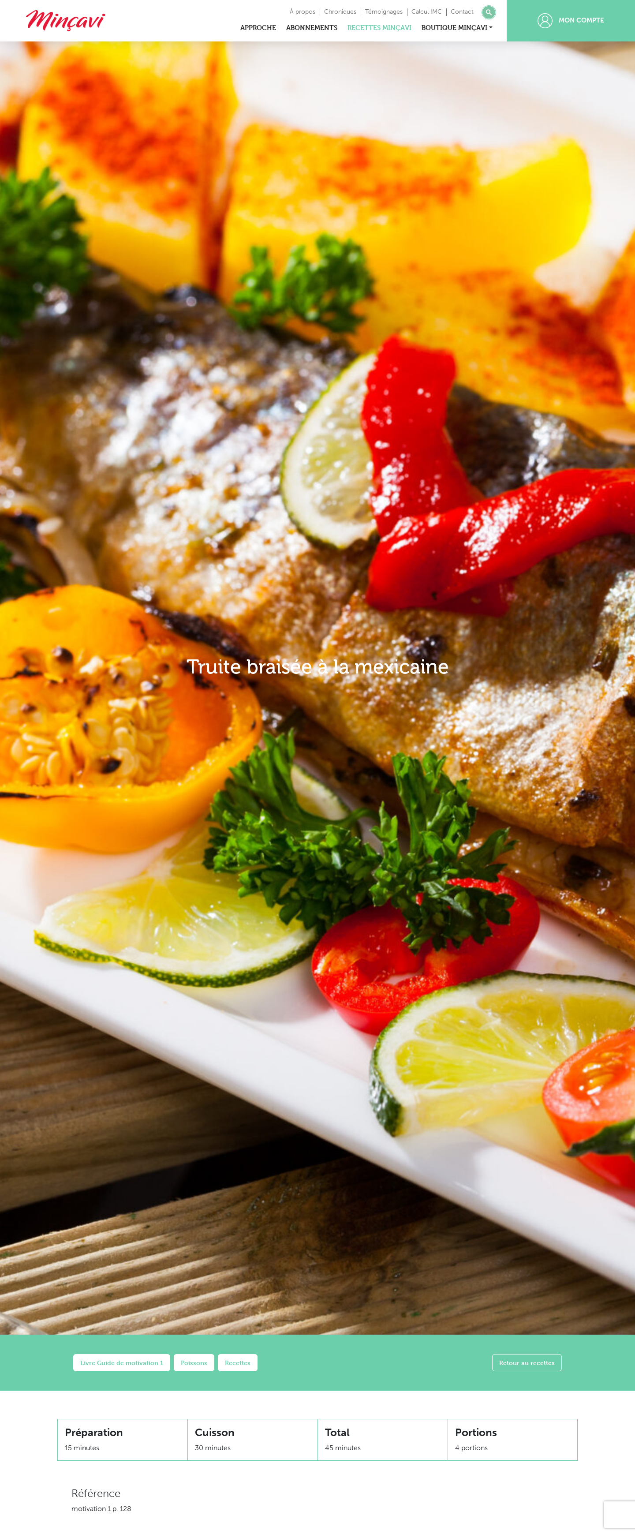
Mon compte (571, 20)
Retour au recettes (527, 1362)
